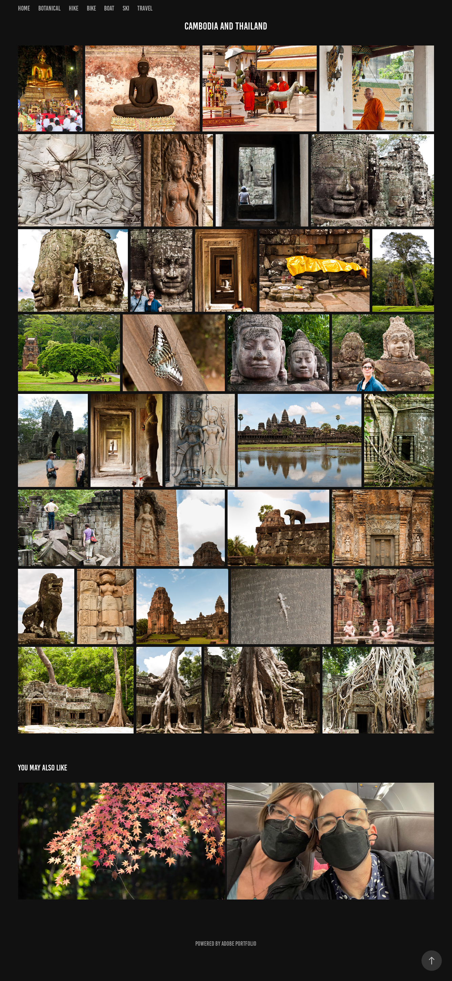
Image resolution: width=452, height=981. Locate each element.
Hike (73, 8)
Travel (145, 8)
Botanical (49, 8)
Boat (109, 8)
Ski (126, 8)
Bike (91, 8)
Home (24, 8)
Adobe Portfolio (238, 943)
